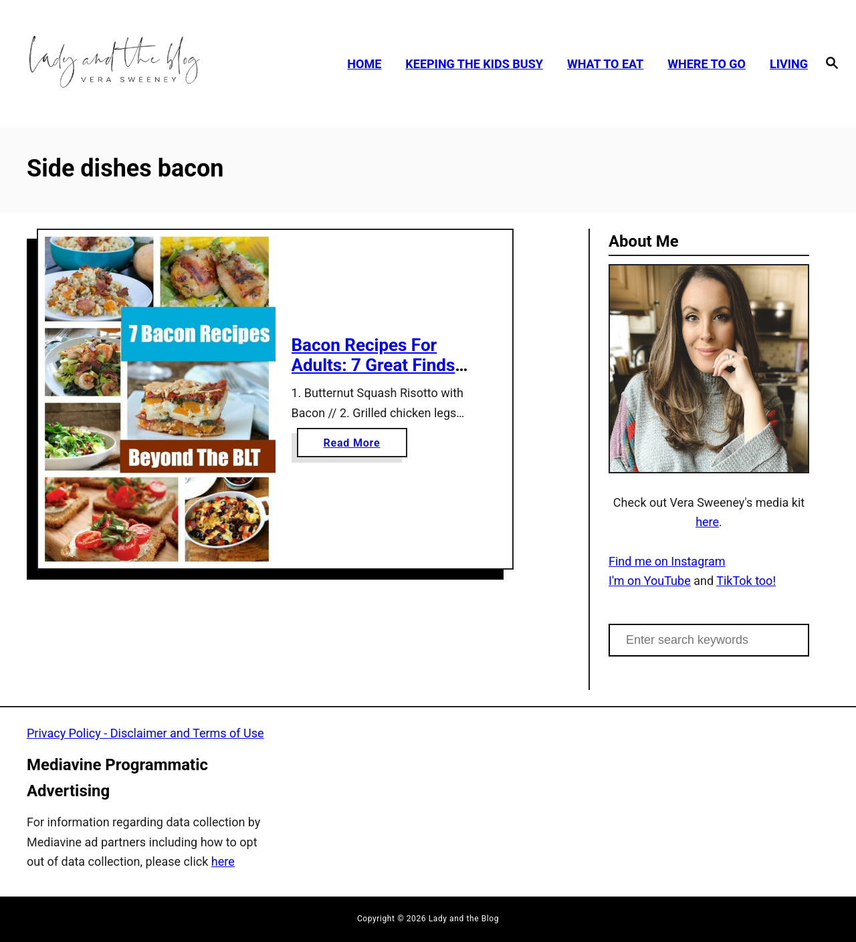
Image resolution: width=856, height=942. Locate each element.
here (707, 522)
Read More (356, 445)
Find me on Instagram (667, 561)
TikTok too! (746, 581)
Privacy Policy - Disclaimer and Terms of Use (145, 733)
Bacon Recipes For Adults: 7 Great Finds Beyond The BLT (373, 364)
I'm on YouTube (650, 581)
